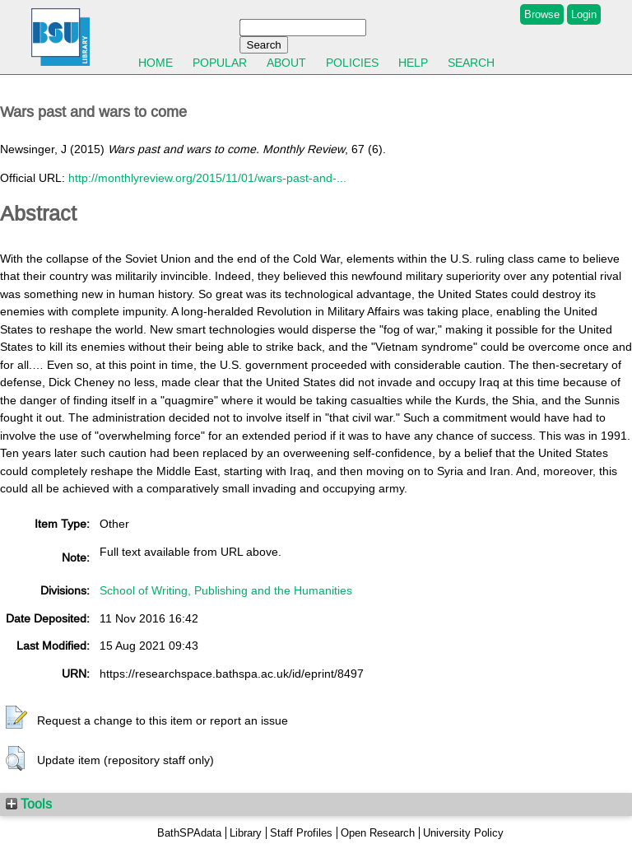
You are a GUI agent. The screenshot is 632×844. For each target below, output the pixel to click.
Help (413, 62)
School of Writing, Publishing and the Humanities (226, 590)
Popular (220, 62)
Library (246, 833)
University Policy (463, 833)
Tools (29, 803)
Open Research (378, 833)
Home (155, 62)
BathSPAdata (189, 833)
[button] (16, 718)
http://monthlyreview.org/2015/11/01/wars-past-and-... (207, 177)
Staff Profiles (301, 833)
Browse (542, 14)
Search (471, 62)
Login (584, 14)
